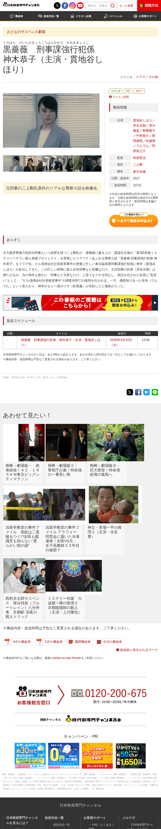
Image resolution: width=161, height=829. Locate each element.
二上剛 (138, 164)
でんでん (142, 145)
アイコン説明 (120, 96)
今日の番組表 (112, 584)
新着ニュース (100, 787)
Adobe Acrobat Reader (67, 600)
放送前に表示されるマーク (139, 592)
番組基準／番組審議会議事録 (128, 810)
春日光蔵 (139, 171)
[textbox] (101, 5)
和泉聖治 (139, 158)
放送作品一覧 (51, 16)
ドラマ (140, 77)
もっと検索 (126, 5)
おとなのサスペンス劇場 (26, 32)
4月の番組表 (22, 584)
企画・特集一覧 (63, 783)
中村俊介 (142, 135)
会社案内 (20, 810)
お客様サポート (148, 16)
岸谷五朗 (139, 125)
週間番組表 (83, 584)
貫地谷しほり (142, 120)
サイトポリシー (43, 810)
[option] (51, 121)
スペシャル (115, 16)
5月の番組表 (54, 584)
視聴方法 (151, 5)
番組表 (19, 16)
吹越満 (150, 140)
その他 (153, 77)
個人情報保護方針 (91, 810)
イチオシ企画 (83, 16)
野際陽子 (149, 130)
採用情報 (66, 810)
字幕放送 (97, 792)
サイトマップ (139, 788)
